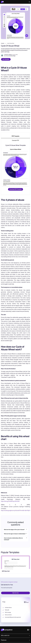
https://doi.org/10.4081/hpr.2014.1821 (10, 501)
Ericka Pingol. (12, 55)
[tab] (15, 136)
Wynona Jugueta (8, 54)
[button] (29, 1)
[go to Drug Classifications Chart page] (15, 562)
